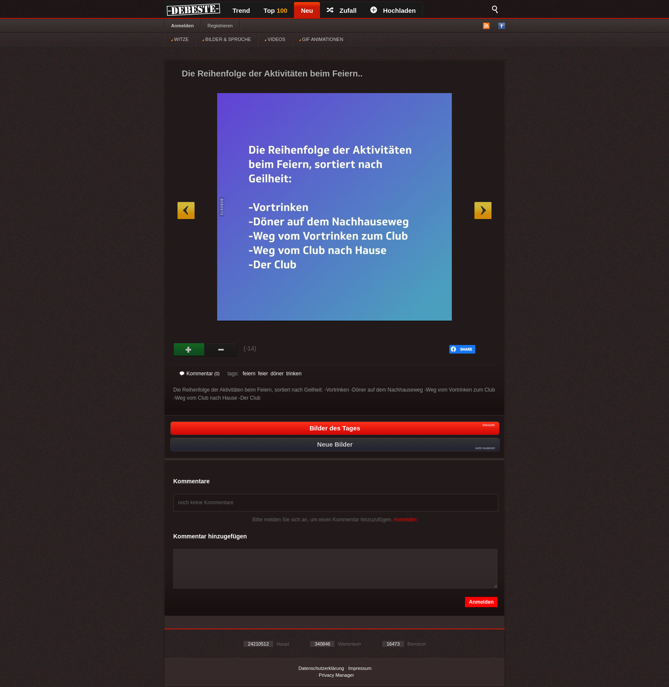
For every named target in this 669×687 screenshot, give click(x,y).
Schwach (221, 350)
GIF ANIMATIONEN (321, 39)
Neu (307, 10)
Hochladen (393, 10)
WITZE (180, 39)
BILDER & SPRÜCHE (226, 39)
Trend (241, 10)
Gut (189, 350)
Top (276, 10)
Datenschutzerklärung (321, 668)
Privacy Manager (336, 675)
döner (277, 374)
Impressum (359, 668)
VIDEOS (275, 39)
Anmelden (182, 25)
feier (263, 374)
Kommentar (200, 374)
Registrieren (220, 25)
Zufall (342, 10)
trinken (294, 374)
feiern (249, 374)
